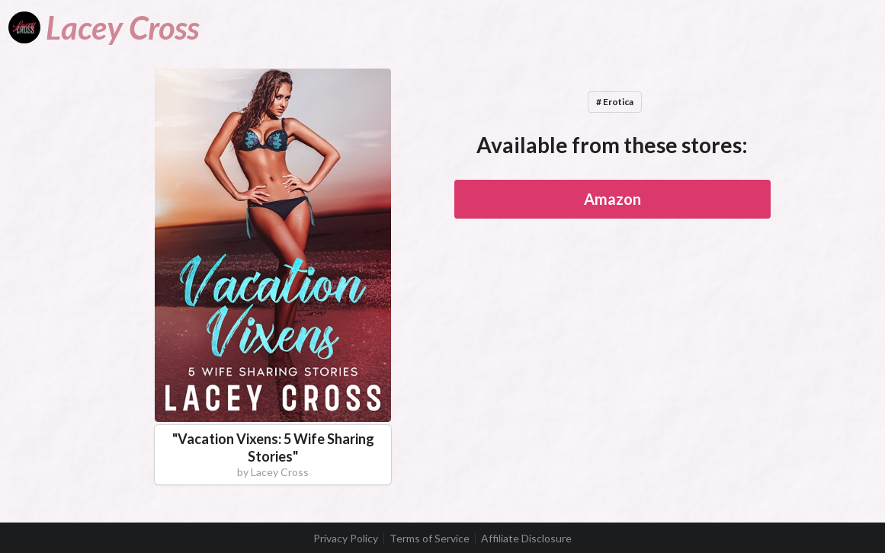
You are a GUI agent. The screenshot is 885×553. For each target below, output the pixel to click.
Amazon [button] (612, 199)
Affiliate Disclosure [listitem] (526, 538)
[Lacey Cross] (103, 27)
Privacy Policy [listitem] (345, 538)
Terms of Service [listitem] (430, 538)
